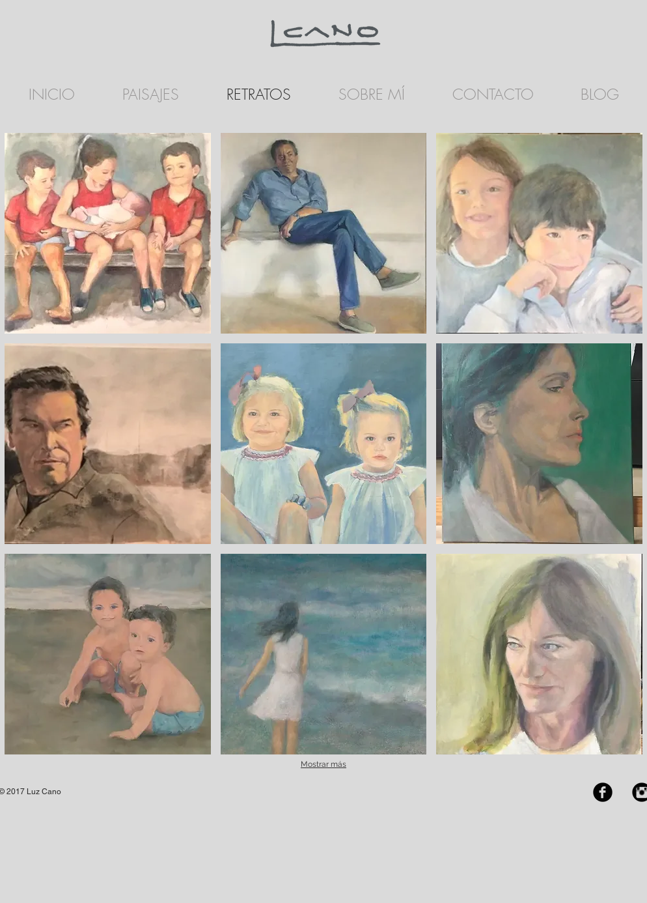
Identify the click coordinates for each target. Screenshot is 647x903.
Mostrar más (323, 764)
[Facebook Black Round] (603, 792)
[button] (108, 233)
